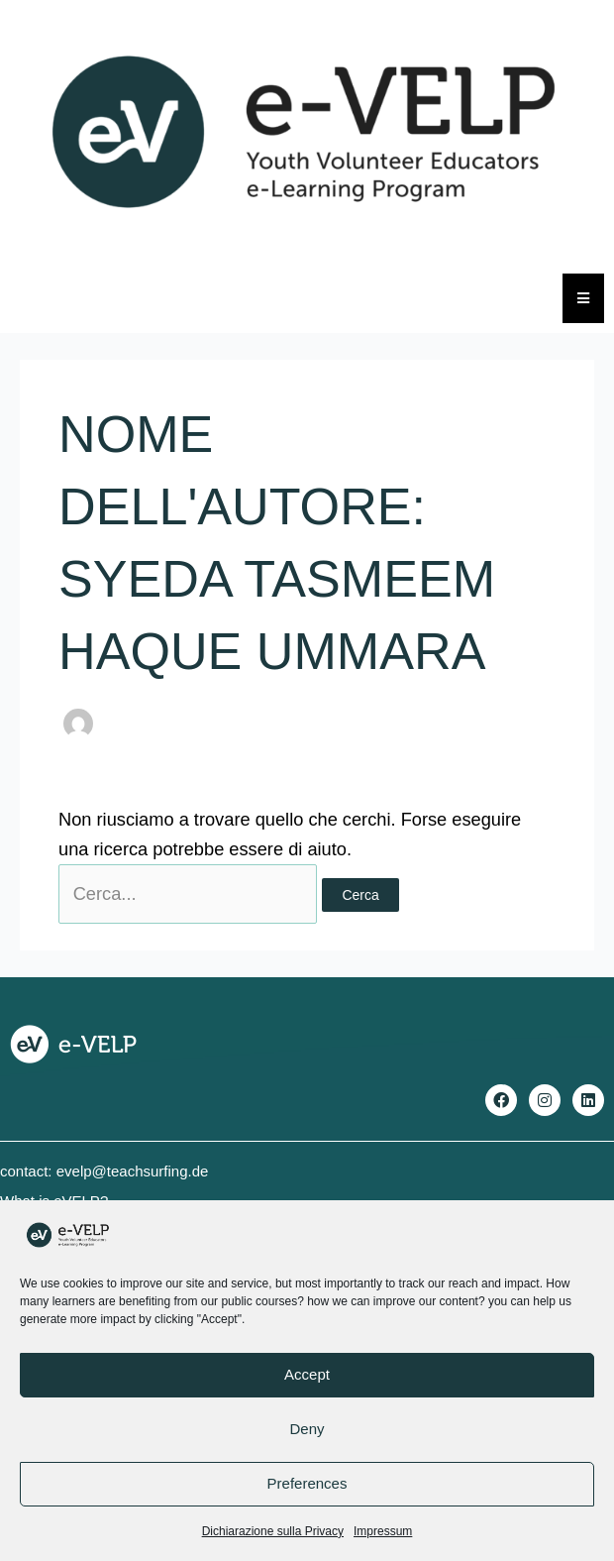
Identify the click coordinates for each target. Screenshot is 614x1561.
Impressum (383, 1531)
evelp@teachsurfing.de (132, 1171)
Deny (306, 1428)
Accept (307, 1374)
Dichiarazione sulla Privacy (273, 1531)
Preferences (307, 1483)
